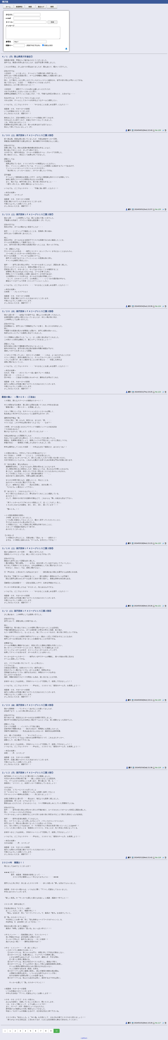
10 (57, 1031)
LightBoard (84, 1038)
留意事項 (19, 7)
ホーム (8, 7)
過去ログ (41, 7)
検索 (30, 7)
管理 (52, 7)
